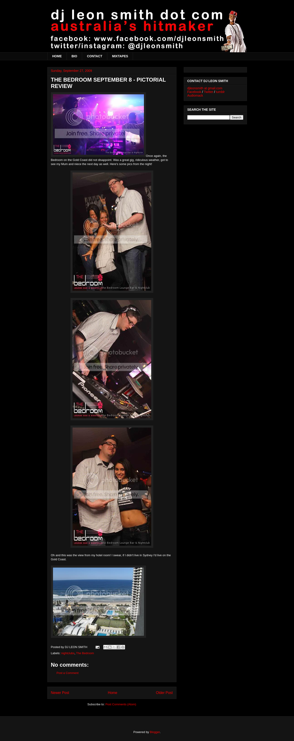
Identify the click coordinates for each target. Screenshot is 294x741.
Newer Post (60, 693)
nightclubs (68, 653)
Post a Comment (68, 673)
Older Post (164, 693)
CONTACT (94, 56)
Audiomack (195, 95)
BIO (74, 56)
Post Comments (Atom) (121, 704)
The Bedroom (85, 653)
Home (112, 693)
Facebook (194, 92)
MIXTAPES (120, 56)
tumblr (220, 92)
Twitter (208, 92)
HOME (57, 56)
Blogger (155, 732)
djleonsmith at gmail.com (204, 88)
